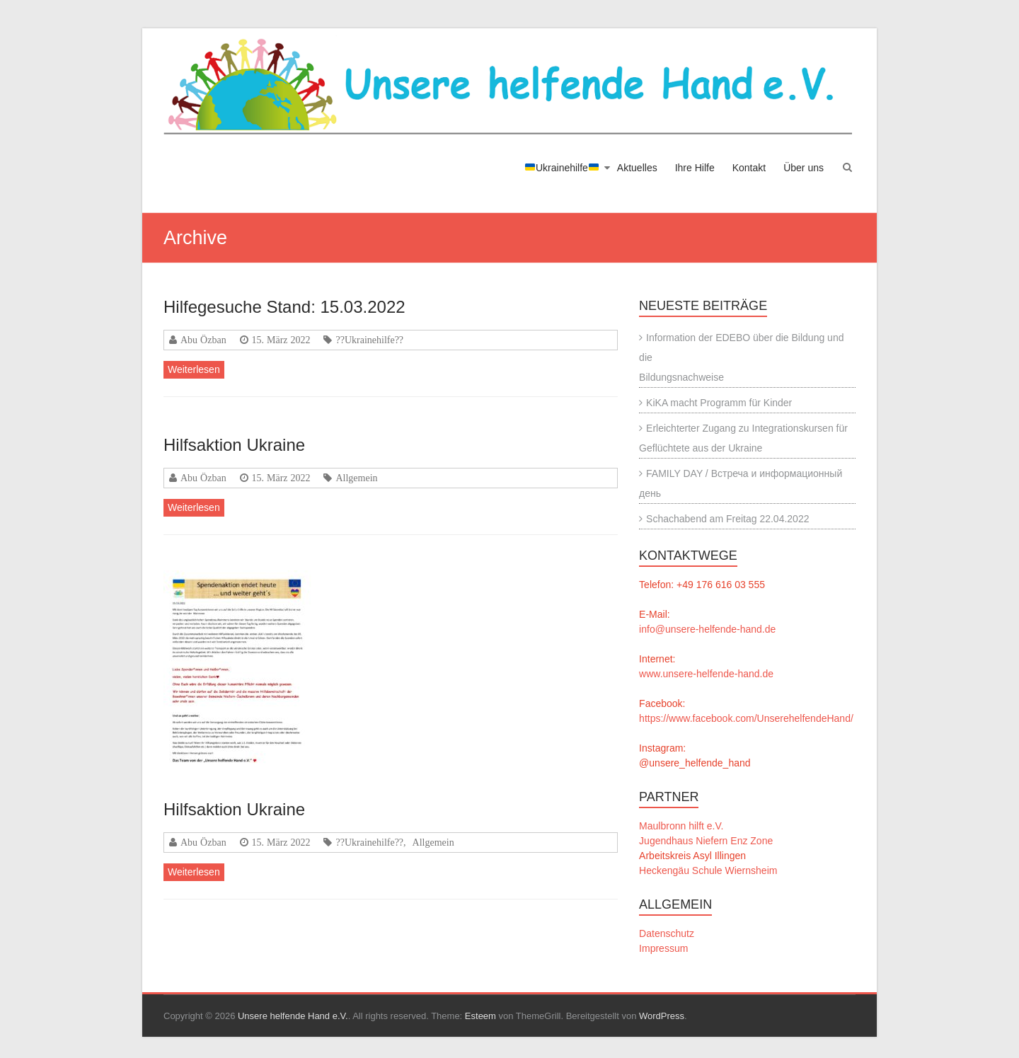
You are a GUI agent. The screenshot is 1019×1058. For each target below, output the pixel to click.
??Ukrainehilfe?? (369, 340)
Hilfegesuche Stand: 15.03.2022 (284, 306)
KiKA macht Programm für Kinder (719, 402)
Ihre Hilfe (695, 167)
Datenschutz (666, 933)
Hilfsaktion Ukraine (234, 444)
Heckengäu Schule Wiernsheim (708, 870)
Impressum (663, 948)
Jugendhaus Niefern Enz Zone (706, 840)
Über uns (803, 167)
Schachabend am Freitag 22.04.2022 (727, 518)
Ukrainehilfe (562, 167)
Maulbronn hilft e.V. (681, 826)
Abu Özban (203, 340)
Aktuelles (637, 167)
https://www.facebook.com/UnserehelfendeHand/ (746, 718)
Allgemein (356, 478)
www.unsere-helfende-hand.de (706, 673)
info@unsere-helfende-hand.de (707, 629)
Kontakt (749, 167)
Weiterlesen (194, 369)
